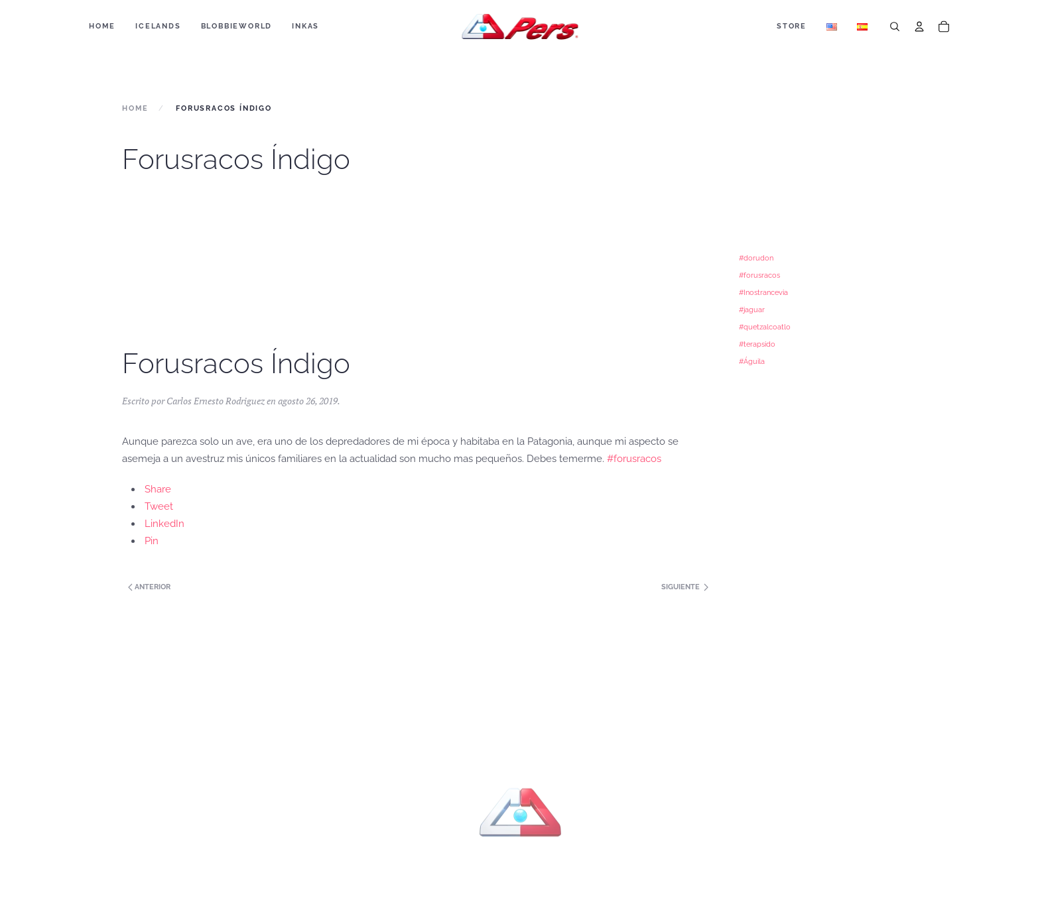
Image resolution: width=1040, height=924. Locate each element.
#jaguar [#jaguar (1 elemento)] (752, 310)
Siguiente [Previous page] (684, 587)
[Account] (919, 26)
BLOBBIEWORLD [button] (237, 26)
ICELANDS (157, 26)
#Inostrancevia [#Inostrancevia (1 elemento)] (763, 292)
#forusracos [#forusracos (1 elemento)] (759, 275)
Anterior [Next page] (148, 587)
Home (102, 26)
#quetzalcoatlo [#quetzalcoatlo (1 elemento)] (765, 327)
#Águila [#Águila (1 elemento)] (752, 361)
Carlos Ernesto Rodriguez (215, 400)
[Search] (894, 26)
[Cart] (944, 26)
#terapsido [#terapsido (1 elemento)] (757, 344)
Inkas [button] (305, 26)
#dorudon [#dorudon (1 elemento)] (756, 258)
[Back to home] (520, 26)
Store (792, 26)
